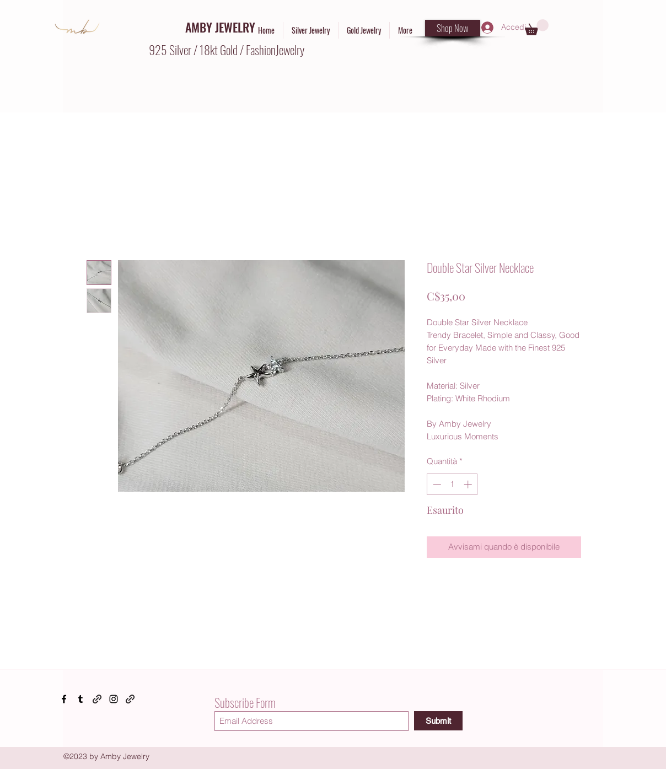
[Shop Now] (452, 28)
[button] (537, 27)
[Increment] (468, 484)
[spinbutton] (452, 484)
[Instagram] (113, 699)
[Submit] (438, 720)
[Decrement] (435, 484)
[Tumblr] (80, 699)
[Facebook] (63, 699)
